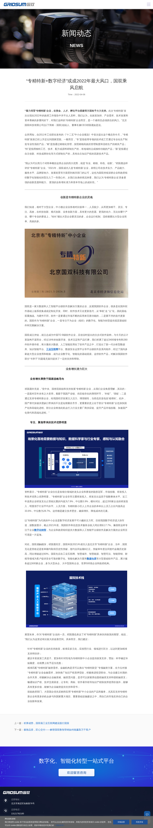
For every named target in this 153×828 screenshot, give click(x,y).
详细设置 (121, 822)
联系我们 (147, 814)
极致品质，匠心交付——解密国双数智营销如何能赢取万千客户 (57, 729)
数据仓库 (91, 558)
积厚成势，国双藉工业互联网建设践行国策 (46, 723)
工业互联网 (52, 349)
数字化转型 (40, 530)
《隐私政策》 (60, 825)
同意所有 (139, 822)
